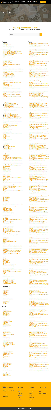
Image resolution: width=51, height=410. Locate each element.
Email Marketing (6, 292)
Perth (19, 397)
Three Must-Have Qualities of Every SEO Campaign (38, 303)
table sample (5, 259)
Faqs (4, 99)
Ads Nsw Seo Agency (7, 44)
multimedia (5, 338)
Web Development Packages (8, 281)
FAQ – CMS (6, 101)
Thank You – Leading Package (8, 266)
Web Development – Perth (8, 280)
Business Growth (6, 310)
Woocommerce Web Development (9, 283)
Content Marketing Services (8, 80)
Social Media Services (7, 244)
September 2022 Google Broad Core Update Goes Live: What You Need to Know (38, 231)
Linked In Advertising (6, 166)
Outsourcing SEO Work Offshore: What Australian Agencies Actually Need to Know (38, 206)
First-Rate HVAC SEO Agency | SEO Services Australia (12, 117)
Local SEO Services (6, 179)
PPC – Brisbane (6, 195)
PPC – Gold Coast (6, 197)
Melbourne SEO (5, 180)
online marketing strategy (8, 343)
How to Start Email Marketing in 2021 (35, 94)
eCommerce (5, 291)
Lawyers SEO (6, 145)
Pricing (4, 205)
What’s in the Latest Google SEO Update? (36, 185)
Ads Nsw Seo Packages (7, 47)
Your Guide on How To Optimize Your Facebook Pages (39, 130)
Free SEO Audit (5, 124)
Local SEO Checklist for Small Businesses (36, 198)
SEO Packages (5, 238)
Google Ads (5, 128)
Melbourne (20, 395)
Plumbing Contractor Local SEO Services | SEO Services (13, 190)
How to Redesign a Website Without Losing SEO (37, 190)
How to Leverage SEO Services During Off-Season (38, 280)
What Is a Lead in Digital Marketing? (35, 247)
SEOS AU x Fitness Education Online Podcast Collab (38, 229)
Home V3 (4, 138)
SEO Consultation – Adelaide (8, 221)
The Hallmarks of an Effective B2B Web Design (37, 349)
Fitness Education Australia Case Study (10, 123)
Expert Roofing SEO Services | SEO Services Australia (12, 91)
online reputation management (9, 344)
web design (5, 372)
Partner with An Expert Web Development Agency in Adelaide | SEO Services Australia (12, 187)
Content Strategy (6, 315)
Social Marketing (6, 301)
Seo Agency (5, 217)
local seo (4, 335)
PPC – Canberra (6, 196)
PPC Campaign (6, 350)
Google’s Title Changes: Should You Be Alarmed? (38, 135)
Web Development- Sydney (8, 282)
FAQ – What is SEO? (7, 113)
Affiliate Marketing (6, 288)
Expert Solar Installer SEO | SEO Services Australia (12, 96)
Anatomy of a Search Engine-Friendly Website (37, 265)
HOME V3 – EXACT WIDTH (7, 139)
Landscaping (5, 156)
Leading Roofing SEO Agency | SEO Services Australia (12, 164)
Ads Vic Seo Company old (8, 57)
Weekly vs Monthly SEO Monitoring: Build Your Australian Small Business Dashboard (37, 224)
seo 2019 (4, 358)
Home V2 (4, 137)
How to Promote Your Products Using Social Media (38, 153)
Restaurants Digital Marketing (9, 146)
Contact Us (5, 72)
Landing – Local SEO (6, 154)
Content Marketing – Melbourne (9, 76)
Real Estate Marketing (7, 208)
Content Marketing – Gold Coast (9, 75)
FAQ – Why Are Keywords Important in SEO (12, 116)
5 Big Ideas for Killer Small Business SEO (36, 262)
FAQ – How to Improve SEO (9, 105)
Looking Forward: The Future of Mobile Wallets (37, 145)
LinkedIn (4, 167)
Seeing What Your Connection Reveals (36, 95)
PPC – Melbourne (6, 198)
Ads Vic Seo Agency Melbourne (8, 54)
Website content (6, 373)
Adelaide (19, 389)
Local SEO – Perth (6, 175)
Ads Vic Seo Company (7, 55)
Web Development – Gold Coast (9, 278)
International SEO (6, 151)
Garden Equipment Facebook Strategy (10, 125)
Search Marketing (6, 300)
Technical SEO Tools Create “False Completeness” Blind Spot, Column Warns (38, 346)
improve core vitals (6, 331)
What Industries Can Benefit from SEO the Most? (38, 222)
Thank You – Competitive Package (9, 264)
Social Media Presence (7, 364)
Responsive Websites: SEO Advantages (36, 361)
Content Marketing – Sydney (8, 78)
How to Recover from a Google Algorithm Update (38, 337)
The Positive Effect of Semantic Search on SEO (37, 288)
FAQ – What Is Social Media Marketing (11, 114)
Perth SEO (5, 188)
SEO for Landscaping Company (8, 233)
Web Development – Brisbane (8, 276)
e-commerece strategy (7, 321)
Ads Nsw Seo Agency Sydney (8, 46)
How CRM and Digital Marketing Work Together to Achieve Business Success (38, 172)
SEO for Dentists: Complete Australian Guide (37, 221)
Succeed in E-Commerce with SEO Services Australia (38, 179)
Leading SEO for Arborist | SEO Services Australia (12, 165)
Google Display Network (7, 129)
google (4, 328)
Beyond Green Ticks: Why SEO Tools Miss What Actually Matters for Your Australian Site (39, 46)
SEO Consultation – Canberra (8, 223)
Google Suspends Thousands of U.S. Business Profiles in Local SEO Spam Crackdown (38, 342)
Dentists (30, 395)
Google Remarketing (7, 130)
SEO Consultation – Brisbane (8, 222)
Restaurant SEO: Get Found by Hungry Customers (38, 211)
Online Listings (5, 341)
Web (4, 273)
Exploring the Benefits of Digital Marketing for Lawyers (39, 75)
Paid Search (5, 296)
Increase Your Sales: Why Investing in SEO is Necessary (39, 195)
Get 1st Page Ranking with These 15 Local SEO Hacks (38, 96)
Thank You (5, 263)
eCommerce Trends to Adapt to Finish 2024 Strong (38, 90)
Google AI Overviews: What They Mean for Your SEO (38, 164)
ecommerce (5, 322)
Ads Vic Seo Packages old (8, 60)
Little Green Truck (6, 168)
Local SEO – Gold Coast (7, 172)
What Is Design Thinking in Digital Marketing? (37, 309)
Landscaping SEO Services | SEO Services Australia (12, 157)
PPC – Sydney (5, 200)
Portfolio (4, 191)
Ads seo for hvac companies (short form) (10, 52)
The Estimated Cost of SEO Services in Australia (37, 234)
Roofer (4, 213)
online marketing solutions (8, 342)
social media (5, 362)
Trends (4, 367)
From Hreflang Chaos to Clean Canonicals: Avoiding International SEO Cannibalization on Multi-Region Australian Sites (38, 192)
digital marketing (6, 319)
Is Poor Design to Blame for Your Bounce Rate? (37, 357)
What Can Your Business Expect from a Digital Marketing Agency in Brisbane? (37, 74)
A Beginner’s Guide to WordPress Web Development (38, 348)
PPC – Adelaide (6, 193)
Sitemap (4, 242)
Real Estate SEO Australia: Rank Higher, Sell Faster (38, 209)
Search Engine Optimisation (8, 299)
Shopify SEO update (6, 240)
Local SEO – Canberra (7, 171)
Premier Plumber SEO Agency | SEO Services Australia (12, 203)
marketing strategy (6, 337)
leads (4, 333)
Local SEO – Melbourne (7, 174)
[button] (19, 1)
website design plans (7, 375)
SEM (3, 355)
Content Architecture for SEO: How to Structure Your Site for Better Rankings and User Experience (38, 170)
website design (6, 374)
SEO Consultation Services (8, 229)
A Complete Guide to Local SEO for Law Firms (37, 77)
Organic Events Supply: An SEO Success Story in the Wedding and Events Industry (12, 183)
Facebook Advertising (7, 98)
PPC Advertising (6, 201)
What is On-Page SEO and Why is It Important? (37, 248)
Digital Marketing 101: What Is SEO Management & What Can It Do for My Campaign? (38, 251)
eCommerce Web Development (9, 86)
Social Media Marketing (7, 363)
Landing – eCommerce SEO (8, 153)
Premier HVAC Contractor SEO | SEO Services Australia (13, 202)
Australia (4, 309)
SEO (3, 216)
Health (30, 400)
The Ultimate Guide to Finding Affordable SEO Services (39, 184)
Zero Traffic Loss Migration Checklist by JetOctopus (38, 261)
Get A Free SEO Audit (7, 126)
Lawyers (30, 393)
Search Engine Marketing (7, 352)
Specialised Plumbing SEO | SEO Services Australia (12, 250)
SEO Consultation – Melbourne (8, 226)
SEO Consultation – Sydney (8, 227)
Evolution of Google (6, 326)
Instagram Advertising (7, 149)
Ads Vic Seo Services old (7, 62)
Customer (5, 317)
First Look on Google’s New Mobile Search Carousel (38, 274)
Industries (5, 140)
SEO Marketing (5, 237)
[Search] (40, 34)
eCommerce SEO (6, 84)
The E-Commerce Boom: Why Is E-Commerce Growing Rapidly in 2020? (37, 178)
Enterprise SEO (5, 87)
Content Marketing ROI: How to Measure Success (38, 49)
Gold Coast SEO (6, 127)
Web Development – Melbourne (9, 279)
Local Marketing (6, 294)
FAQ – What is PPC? (7, 112)
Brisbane (19, 391)
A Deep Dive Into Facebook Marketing (36, 132)
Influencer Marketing (6, 332)
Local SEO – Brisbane (7, 170)
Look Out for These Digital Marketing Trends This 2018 (38, 283)
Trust (4, 368)
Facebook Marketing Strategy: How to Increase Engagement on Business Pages (37, 317)
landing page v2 (6, 155)
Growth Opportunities (7, 330)
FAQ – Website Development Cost (10, 109)
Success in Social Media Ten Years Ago (36, 332)
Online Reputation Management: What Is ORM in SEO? (39, 249)
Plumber (4, 189)
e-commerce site (6, 320)
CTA (4, 316)
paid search (5, 347)
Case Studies (5, 67)
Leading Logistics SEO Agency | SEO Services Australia (13, 163)
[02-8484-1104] (4, 396)
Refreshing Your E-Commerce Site (35, 210)
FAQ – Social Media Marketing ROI (10, 108)
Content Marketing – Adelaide (8, 73)
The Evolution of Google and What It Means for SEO (38, 299)
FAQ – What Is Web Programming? (10, 115)
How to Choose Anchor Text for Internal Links (37, 189)
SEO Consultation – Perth (7, 228)
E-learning (6, 144)
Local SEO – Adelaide (7, 169)
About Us (41, 396)
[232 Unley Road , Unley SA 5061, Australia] (8, 391)
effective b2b (5, 323)
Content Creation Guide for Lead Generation (37, 142)
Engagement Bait (6, 324)
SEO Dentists (6, 147)
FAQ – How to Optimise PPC (9, 106)
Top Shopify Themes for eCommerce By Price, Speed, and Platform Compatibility (39, 297)
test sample (5, 261)
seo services (5, 359)
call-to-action (5, 312)
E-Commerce (6, 143)
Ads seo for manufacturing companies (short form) (12, 53)
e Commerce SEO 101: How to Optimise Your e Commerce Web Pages (37, 127)
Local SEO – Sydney (6, 176)
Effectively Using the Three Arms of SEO (36, 271)
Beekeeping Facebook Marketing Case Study (11, 64)
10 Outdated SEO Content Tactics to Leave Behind (38, 47)
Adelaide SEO (5, 43)
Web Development (6, 275)
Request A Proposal (6, 211)
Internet (4, 293)
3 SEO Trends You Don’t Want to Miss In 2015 (37, 160)
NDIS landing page (6, 181)
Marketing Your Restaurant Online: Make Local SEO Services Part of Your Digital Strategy (38, 104)
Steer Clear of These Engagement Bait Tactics (37, 331)
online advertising (6, 340)
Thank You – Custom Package (8, 265)
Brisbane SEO (5, 66)
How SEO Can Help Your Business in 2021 (36, 188)
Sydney (19, 399)
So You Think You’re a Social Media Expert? (36, 327)
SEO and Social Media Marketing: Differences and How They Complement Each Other (39, 149)
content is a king (6, 313)
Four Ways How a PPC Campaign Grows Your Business (39, 154)
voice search (5, 369)
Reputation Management (7, 210)
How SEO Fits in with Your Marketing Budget (37, 99)
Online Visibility (5, 345)
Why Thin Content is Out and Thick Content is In (38, 67)
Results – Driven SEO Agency (8, 212)
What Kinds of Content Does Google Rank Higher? (38, 310)
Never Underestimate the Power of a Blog (36, 286)
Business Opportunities (7, 311)
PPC (3, 192)
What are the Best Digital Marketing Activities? (37, 123)
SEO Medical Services (8, 148)
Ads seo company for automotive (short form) (11, 50)
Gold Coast (20, 393)
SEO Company (5, 218)
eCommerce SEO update (7, 85)
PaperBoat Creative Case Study (9, 185)
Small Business (31, 397)
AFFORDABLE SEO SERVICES (7, 307)
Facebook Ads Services (7, 97)
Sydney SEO (5, 258)
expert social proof (6, 327)
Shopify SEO (5, 239)
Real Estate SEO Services (7, 209)
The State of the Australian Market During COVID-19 (38, 138)
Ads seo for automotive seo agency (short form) (12, 51)
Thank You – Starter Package (8, 268)
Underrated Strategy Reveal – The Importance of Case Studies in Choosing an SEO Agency (38, 106)
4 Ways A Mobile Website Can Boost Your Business (38, 347)
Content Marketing (6, 289)
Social (4, 243)
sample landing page (7, 215)
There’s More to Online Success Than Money (37, 302)
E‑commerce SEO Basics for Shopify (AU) (36, 93)
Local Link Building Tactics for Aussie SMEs (36, 92)
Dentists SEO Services (7, 81)
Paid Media (5, 346)
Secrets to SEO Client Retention (35, 291)
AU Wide (4, 63)
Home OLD (5, 135)
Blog (4, 65)
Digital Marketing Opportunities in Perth (36, 176)
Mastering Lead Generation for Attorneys (36, 76)
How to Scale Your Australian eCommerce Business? (38, 91)
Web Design (5, 274)
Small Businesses (6, 361)
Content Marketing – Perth (8, 77)
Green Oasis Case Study (7, 132)
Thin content (5, 366)
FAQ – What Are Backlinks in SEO (10, 111)
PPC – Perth (5, 199)
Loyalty (4, 336)
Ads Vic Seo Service (6, 61)
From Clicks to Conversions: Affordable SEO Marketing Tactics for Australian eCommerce (39, 162)
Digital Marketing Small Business (10, 142)
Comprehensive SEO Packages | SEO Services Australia (13, 71)
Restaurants (31, 399)
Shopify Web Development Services (9, 241)
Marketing (5, 295)
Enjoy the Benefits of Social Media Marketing (37, 112)
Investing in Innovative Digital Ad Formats (36, 313)
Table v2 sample (6, 260)
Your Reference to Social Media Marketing (36, 146)
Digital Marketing (6, 290)
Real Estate (31, 389)
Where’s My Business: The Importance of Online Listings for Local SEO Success (37, 102)
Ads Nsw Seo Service (7, 49)
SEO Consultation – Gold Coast (9, 224)
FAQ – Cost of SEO (7, 102)
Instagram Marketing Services (8, 150)
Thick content (5, 365)
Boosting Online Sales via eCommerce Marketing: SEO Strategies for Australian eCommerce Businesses (39, 129)
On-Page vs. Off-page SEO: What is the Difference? (38, 201)
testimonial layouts (6, 262)
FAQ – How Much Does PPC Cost (10, 103)
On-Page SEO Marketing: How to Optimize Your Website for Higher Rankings (37, 79)
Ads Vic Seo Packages (7, 59)
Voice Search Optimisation (8, 371)
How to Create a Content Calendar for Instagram (38, 122)
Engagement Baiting (7, 325)
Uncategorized (6, 302)
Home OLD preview (6, 136)
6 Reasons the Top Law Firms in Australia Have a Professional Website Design (38, 359)
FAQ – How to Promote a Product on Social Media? (13, 107)
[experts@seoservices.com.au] (7, 394)
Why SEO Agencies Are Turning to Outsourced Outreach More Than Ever (37, 253)
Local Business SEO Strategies (8, 334)
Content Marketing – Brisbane (8, 74)
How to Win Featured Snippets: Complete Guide (38, 182)
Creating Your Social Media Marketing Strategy (37, 147)
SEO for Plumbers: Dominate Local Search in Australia (38, 226)
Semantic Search (6, 356)
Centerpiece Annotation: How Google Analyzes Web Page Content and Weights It (38, 118)
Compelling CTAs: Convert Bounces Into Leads (37, 155)
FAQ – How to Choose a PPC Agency (11, 104)
